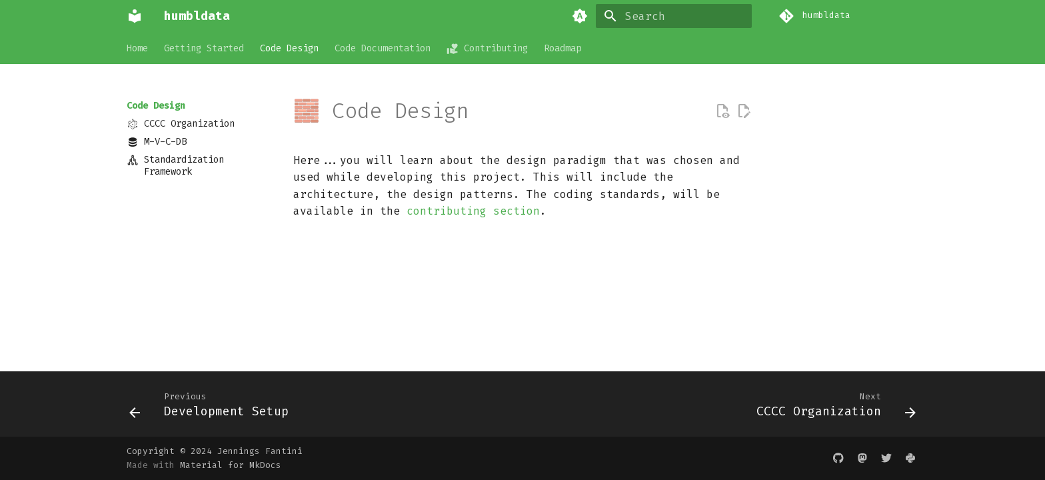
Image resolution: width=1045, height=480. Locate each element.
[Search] (674, 16)
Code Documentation (383, 49)
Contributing (487, 49)
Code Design (289, 49)
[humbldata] (134, 16)
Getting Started (204, 49)
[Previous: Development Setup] (213, 408)
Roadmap (562, 49)
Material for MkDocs (230, 465)
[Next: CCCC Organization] (832, 408)
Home (137, 49)
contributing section (473, 211)
